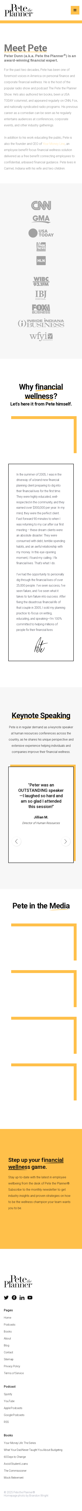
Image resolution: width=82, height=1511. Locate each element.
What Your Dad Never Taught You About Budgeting (33, 1454)
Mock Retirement (13, 1482)
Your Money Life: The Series (20, 1447)
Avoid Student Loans (16, 1468)
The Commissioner (15, 1475)
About (7, 1342)
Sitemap (8, 1363)
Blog (6, 1349)
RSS (6, 1426)
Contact (8, 1356)
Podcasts (9, 1329)
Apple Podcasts (13, 1412)
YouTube (9, 1405)
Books (8, 1336)
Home (7, 1322)
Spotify (8, 1398)
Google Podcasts (14, 1419)
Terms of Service (14, 1377)
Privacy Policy (12, 1370)
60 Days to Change (15, 1461)
